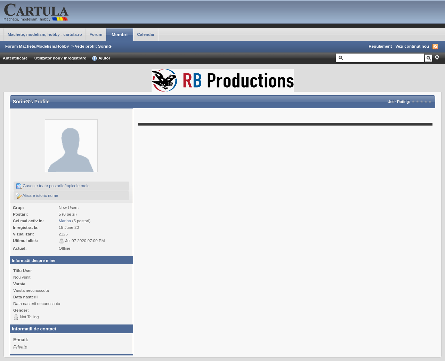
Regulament (380, 46)
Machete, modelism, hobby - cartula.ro (45, 34)
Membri (120, 34)
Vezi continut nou (412, 46)
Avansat (436, 57)
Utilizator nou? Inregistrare (60, 58)
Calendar (145, 34)
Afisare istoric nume (37, 196)
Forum (96, 34)
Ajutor (101, 58)
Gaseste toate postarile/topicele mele (53, 186)
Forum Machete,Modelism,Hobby (37, 46)
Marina (65, 220)
